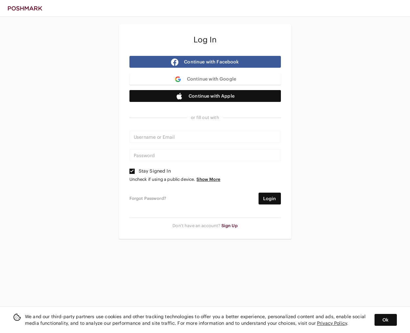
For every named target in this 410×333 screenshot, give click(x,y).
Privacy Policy (332, 323)
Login (269, 199)
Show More (208, 179)
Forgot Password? (147, 198)
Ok (385, 320)
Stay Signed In (150, 171)
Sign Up (229, 225)
